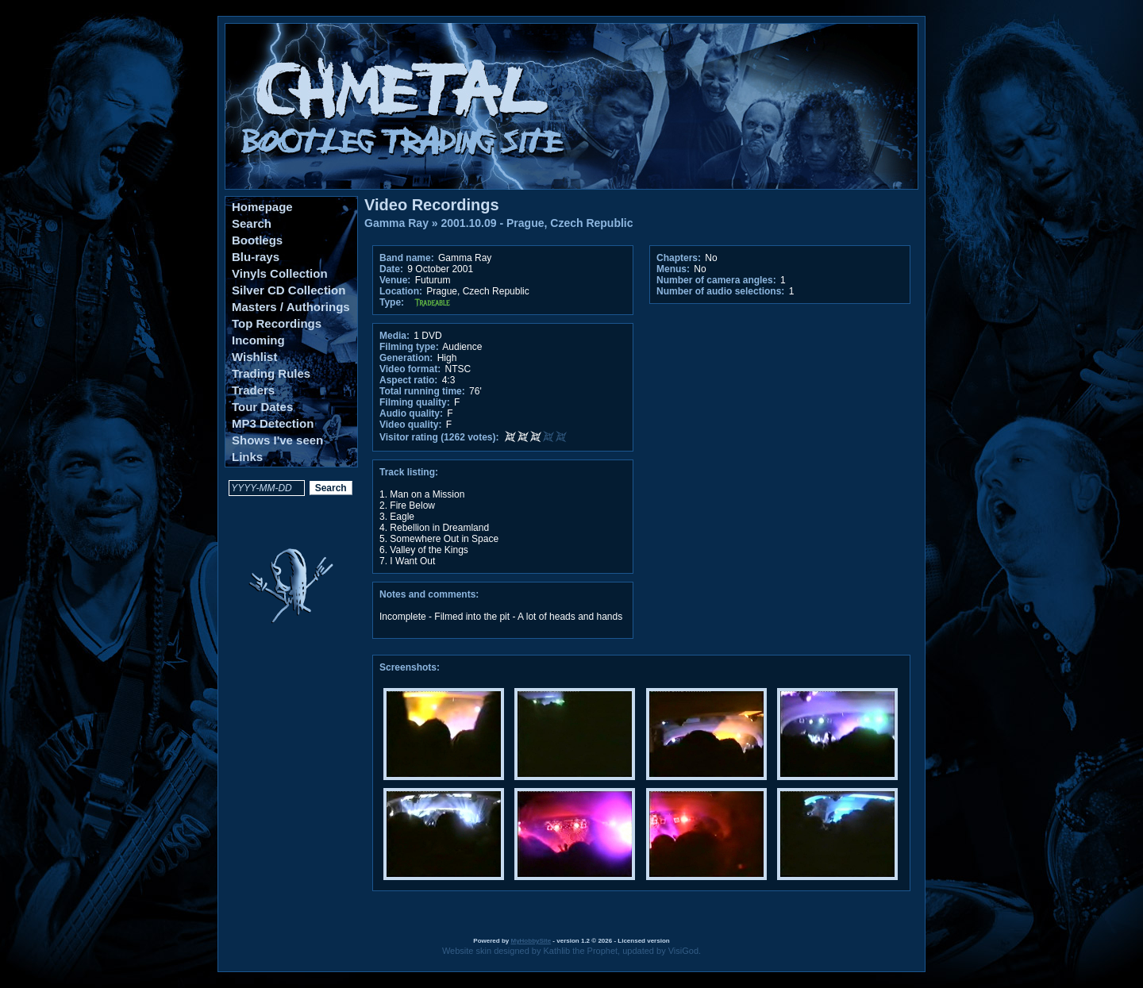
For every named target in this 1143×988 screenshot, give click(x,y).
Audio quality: (411, 413)
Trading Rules (271, 373)
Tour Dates (262, 406)
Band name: (406, 257)
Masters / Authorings (291, 306)
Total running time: (422, 391)
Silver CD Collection (288, 290)
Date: (391, 269)
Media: (394, 335)
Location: (400, 291)
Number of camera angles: (716, 280)
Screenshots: (409, 667)
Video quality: (410, 424)
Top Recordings (276, 323)
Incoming (258, 340)
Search (251, 223)
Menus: (673, 269)
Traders (253, 390)
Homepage (262, 206)
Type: (391, 302)
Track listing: (408, 472)
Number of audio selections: (720, 291)
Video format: (410, 369)
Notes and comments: (429, 594)
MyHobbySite (530, 940)
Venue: (394, 280)
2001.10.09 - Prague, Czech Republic (537, 223)
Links (247, 456)
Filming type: (409, 346)
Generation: (406, 357)
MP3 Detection (273, 423)
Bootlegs (257, 240)
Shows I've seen (277, 440)
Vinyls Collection (280, 273)
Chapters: (678, 257)
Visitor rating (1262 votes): (439, 437)
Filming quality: (414, 402)
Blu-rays (255, 256)
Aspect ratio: (408, 380)
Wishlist (254, 356)
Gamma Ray (396, 223)
